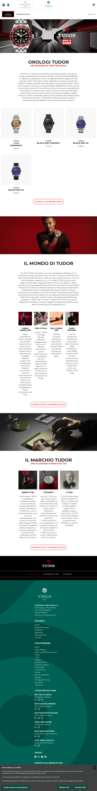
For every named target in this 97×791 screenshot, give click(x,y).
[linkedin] (45, 757)
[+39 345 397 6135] (42, 700)
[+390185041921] (35, 737)
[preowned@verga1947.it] (39, 727)
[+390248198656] (35, 746)
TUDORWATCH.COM (23, 14)
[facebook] (35, 757)
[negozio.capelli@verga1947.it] (39, 709)
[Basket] (3, 4)
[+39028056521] (35, 700)
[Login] (8, 4)
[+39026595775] (35, 718)
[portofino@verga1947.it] (39, 737)
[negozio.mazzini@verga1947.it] (39, 700)
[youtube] (42, 757)
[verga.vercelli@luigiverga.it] (39, 746)
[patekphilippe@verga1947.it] (39, 718)
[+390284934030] (35, 709)
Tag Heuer (39, 685)
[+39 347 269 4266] (42, 718)
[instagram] (39, 757)
